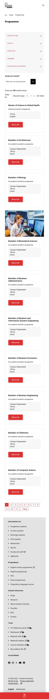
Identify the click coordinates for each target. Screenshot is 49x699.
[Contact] (12, 616)
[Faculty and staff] (17, 552)
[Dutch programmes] (17, 580)
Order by (7, 95)
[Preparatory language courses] (21, 584)
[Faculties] (12, 608)
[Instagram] (13, 663)
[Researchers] (14, 543)
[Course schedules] (18, 645)
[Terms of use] (13, 681)
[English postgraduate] (17, 571)
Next (24, 509)
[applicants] (13, 556)
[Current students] (15, 530)
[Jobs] (11, 612)
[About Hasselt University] (18, 604)
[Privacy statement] (27, 681)
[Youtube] (20, 663)
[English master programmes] (21, 567)
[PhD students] (14, 539)
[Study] (11, 595)
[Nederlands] (20, 689)
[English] (11, 689)
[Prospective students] (17, 526)
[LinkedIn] (24, 663)
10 (12, 509)
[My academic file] (17, 649)
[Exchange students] (16, 535)
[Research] (13, 600)
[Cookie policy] (13, 683)
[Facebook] (9, 663)
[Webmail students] (18, 640)
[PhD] (11, 576)
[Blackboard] (16, 632)
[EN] (6, 15)
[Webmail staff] (17, 636)
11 (17, 509)
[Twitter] (16, 663)
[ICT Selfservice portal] (19, 628)
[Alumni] (12, 547)
